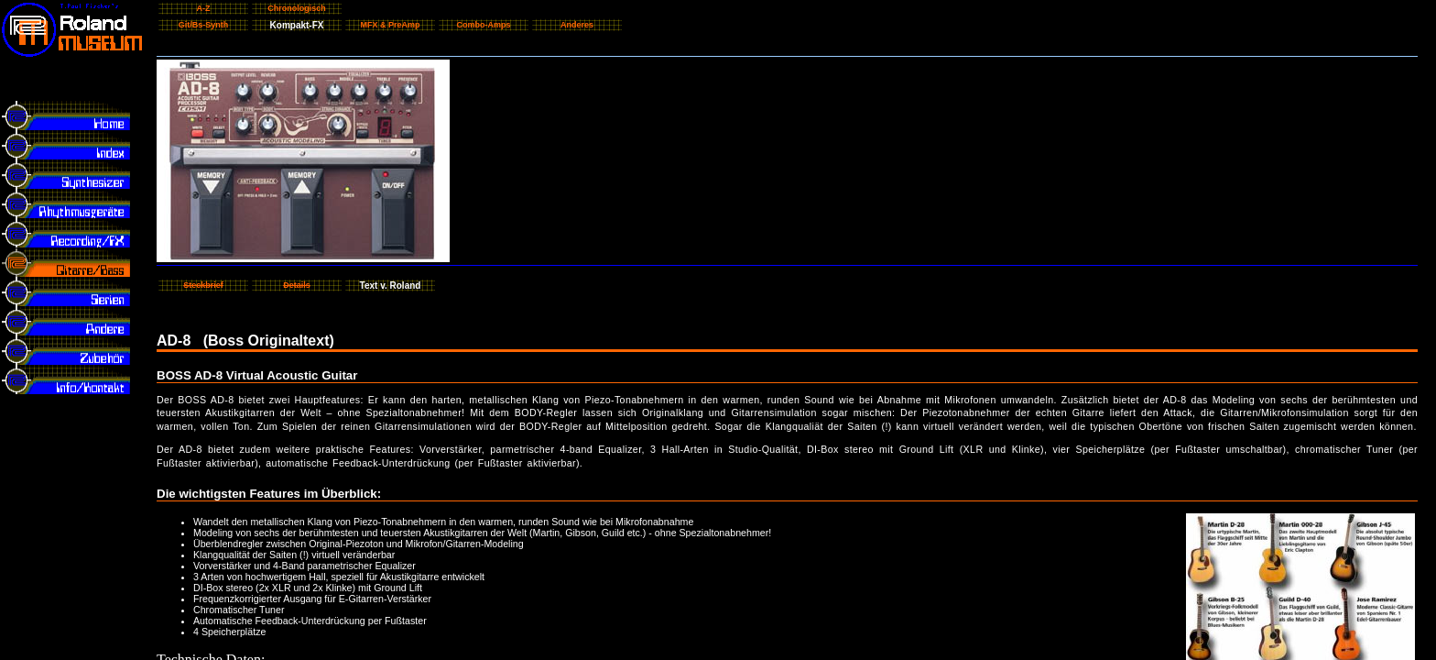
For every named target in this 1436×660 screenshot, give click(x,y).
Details (296, 285)
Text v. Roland (390, 285)
